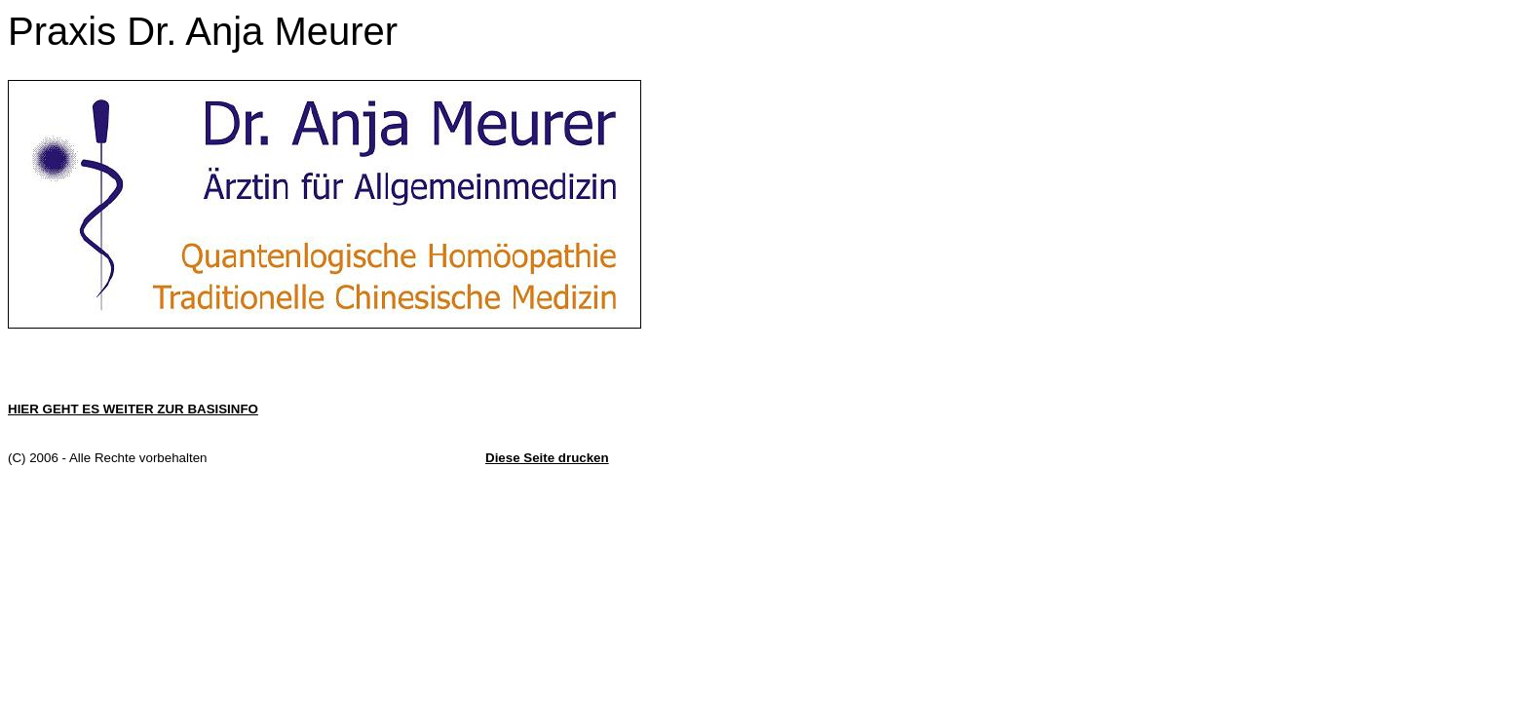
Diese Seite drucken (547, 457)
